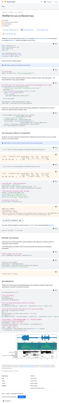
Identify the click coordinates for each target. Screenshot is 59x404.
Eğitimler (20, 12)
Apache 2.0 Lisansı (50, 365)
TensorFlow (4, 12)
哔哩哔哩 (4, 385)
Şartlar (3, 393)
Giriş (56, 1)
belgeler (51, 225)
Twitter (3, 383)
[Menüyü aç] (2, 2)
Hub (3, 6)
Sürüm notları (33, 381)
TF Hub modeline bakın (9, 34)
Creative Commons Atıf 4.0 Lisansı (28, 365)
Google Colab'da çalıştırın (10, 30)
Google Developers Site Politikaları (26, 366)
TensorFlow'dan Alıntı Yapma (37, 388)
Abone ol (21, 397)
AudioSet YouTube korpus (41, 38)
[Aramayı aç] (41, 2)
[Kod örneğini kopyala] (56, 43)
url (29, 65)
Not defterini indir (42, 30)
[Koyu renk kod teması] (53, 43)
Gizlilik (7, 393)
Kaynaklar (11, 12)
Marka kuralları (33, 385)
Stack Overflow (34, 383)
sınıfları (27, 38)
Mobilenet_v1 (12, 40)
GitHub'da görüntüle (27, 30)
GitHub (3, 381)
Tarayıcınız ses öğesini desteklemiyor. (13, 220)
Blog (3, 378)
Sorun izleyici (33, 378)
